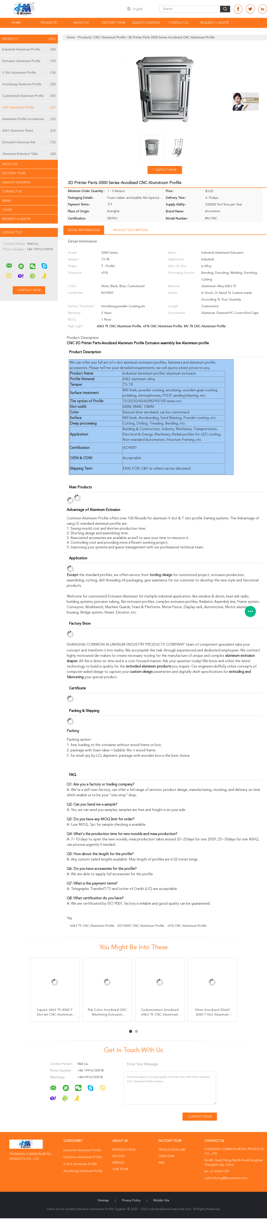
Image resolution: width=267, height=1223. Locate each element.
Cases (7, 209)
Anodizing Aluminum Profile (29, 84)
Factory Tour (113, 22)
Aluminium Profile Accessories (29, 119)
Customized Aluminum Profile (29, 96)
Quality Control (146, 22)
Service (118, 1162)
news (6, 200)
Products (49, 22)
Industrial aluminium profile (143, 373)
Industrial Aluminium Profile (29, 49)
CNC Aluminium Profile (29, 107)
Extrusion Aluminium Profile (29, 61)
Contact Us (178, 22)
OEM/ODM (166, 1156)
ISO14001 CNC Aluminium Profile (140, 925)
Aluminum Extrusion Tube (29, 154)
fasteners (175, 363)
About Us (81, 22)
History (118, 1156)
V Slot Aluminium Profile (29, 72)
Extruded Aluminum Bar (29, 142)
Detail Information (84, 230)
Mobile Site (161, 1200)
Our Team (120, 1169)
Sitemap (103, 1200)
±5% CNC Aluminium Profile (186, 925)
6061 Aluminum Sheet (29, 131)
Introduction (123, 1149)
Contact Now (164, 170)
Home (16, 22)
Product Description (130, 230)
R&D (161, 1162)
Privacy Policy (131, 1200)
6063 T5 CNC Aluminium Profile (92, 925)
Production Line (171, 1149)
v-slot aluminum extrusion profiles (140, 363)
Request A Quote (214, 22)
